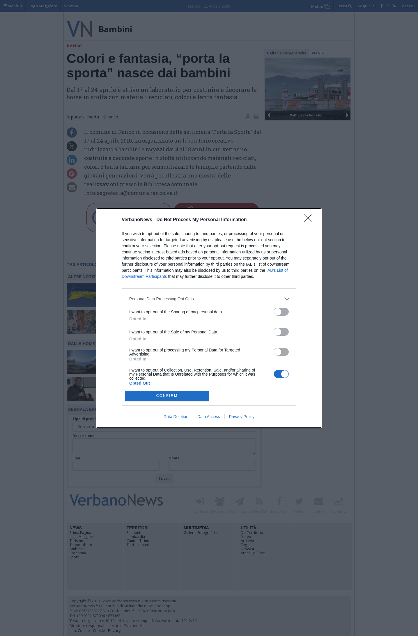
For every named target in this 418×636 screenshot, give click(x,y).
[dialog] (209, 318)
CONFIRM (167, 395)
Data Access (208, 416)
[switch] (281, 312)
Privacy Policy (241, 416)
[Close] (309, 219)
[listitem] (209, 299)
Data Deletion (176, 416)
